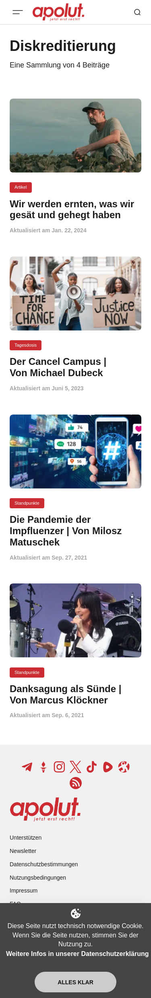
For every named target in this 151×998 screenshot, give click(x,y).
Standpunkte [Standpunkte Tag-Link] (26, 503)
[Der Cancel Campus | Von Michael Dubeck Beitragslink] (75, 367)
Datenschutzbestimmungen (44, 864)
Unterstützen (25, 837)
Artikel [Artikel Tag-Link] (20, 187)
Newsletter (23, 851)
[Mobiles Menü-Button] (18, 12)
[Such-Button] (137, 12)
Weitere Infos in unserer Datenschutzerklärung (77, 953)
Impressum (23, 890)
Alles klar (75, 982)
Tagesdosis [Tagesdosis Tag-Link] (25, 345)
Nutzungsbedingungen (38, 877)
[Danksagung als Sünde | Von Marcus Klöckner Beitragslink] (75, 694)
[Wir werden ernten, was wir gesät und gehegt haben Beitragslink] (75, 209)
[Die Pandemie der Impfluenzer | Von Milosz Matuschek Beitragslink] (75, 530)
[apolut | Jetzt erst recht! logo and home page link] (45, 809)
